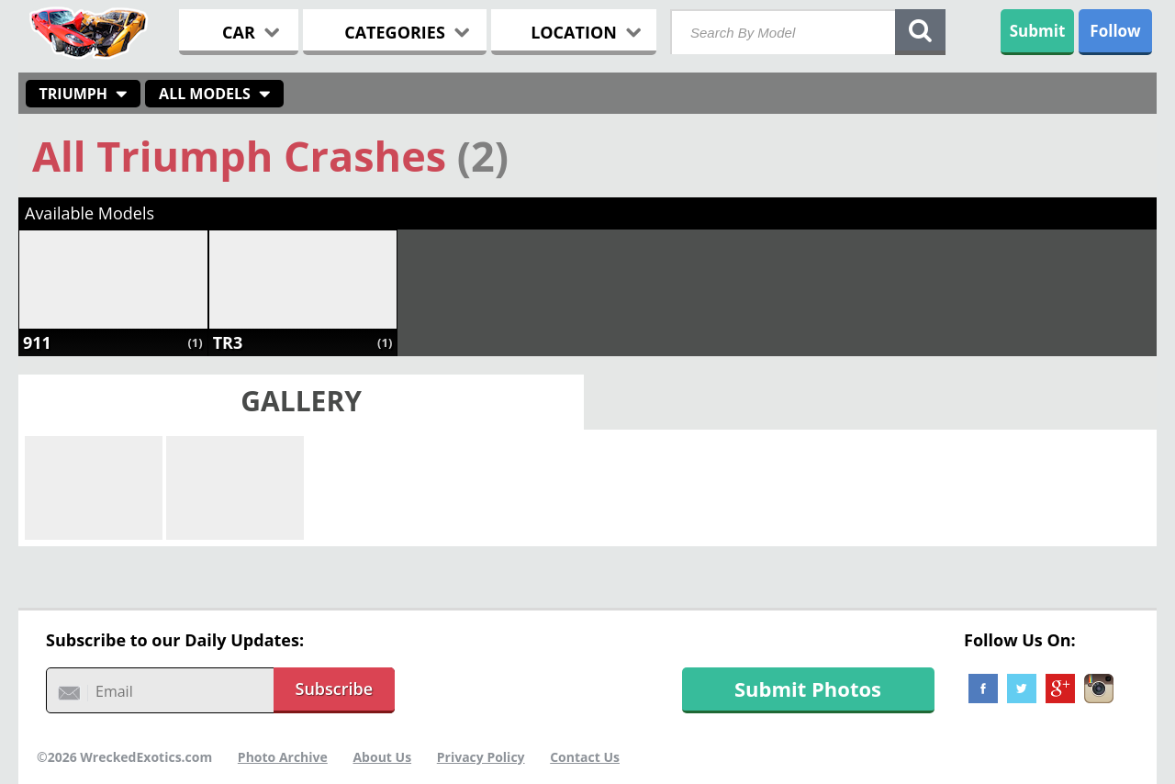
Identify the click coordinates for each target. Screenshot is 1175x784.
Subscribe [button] (335, 689)
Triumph (73, 94)
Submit (1038, 30)
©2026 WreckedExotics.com (124, 757)
